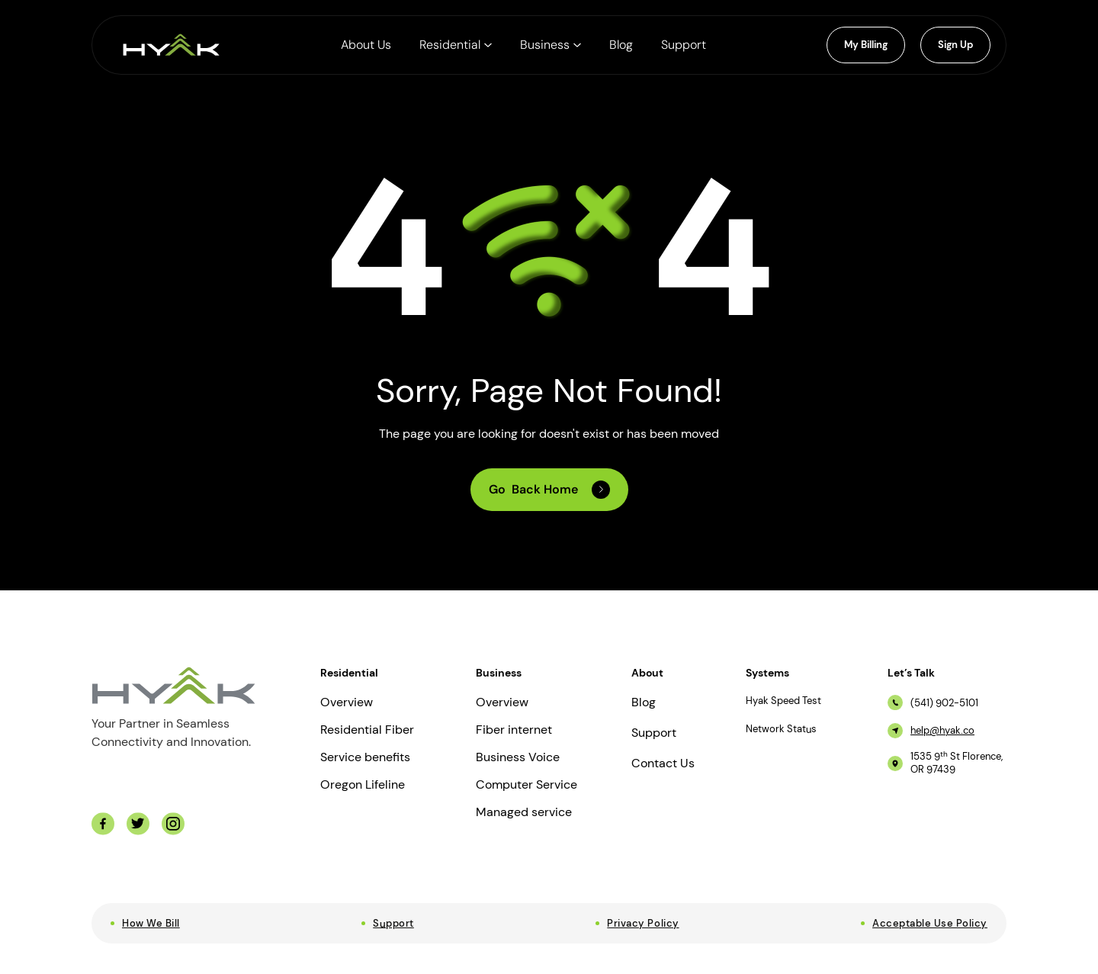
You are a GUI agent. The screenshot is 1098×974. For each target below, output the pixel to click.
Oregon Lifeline (362, 784)
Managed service (524, 812)
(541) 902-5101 (944, 703)
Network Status (781, 729)
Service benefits (365, 757)
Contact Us (663, 763)
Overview (346, 702)
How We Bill (151, 923)
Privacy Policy (643, 923)
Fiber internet (514, 730)
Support (653, 733)
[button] (455, 45)
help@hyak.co (942, 731)
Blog (643, 702)
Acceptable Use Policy (929, 923)
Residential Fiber (367, 730)
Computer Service (526, 784)
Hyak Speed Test (783, 701)
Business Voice (518, 757)
